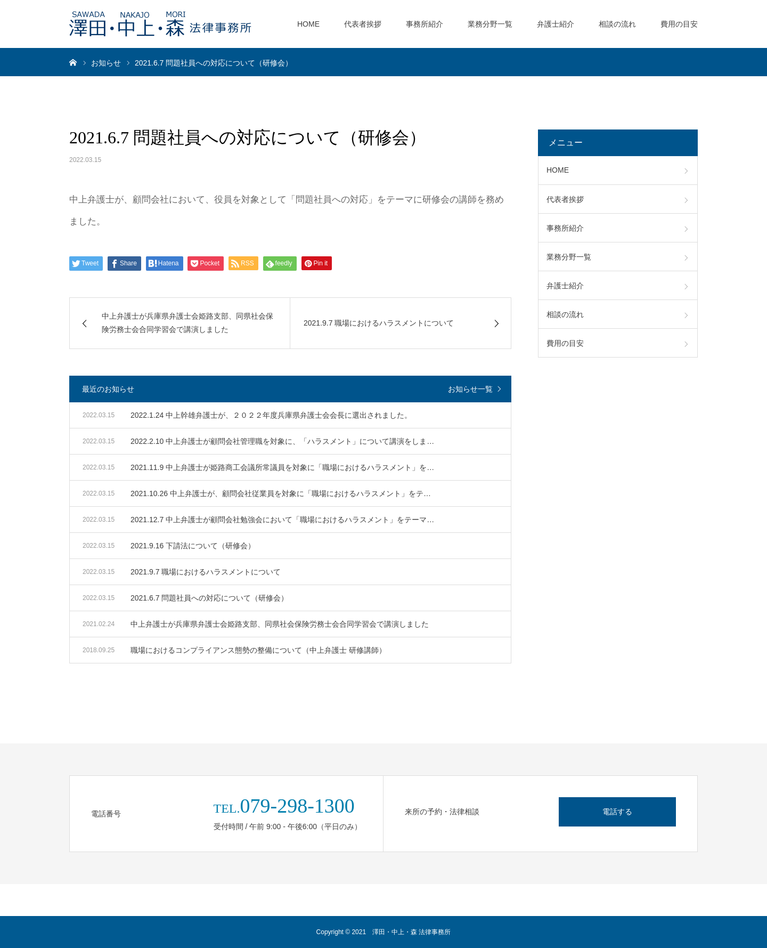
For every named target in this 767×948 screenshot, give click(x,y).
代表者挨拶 (362, 24)
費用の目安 (679, 24)
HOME (308, 24)
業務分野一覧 (490, 24)
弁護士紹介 (555, 24)
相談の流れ (617, 24)
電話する (617, 811)
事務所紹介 (424, 24)
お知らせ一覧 (470, 389)
